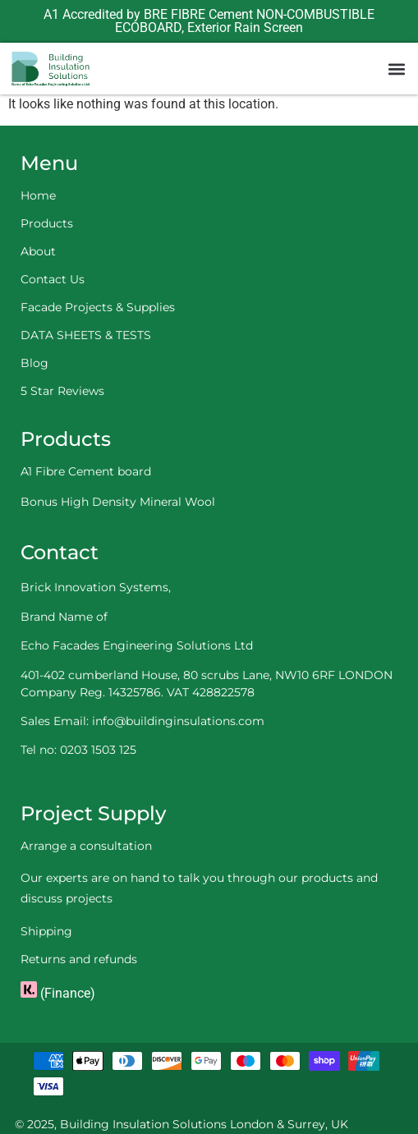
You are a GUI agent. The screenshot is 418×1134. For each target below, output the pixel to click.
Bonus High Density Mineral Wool (118, 501)
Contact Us (53, 279)
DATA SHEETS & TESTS (86, 335)
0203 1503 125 (98, 749)
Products (47, 223)
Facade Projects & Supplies (98, 307)
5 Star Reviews (62, 390)
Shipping (46, 931)
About (38, 251)
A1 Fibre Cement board (86, 471)
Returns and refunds (79, 959)
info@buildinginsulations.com (178, 721)
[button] (396, 68)
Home (38, 195)
